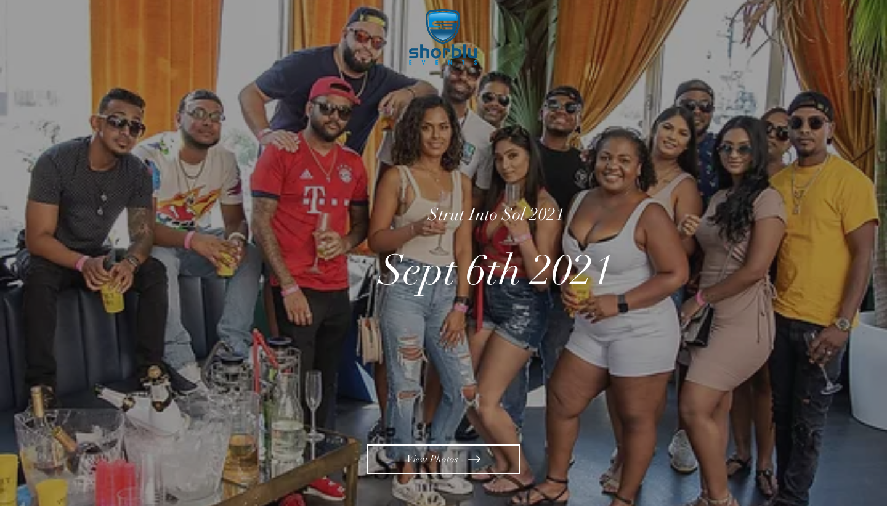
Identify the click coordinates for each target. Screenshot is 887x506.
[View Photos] (443, 459)
